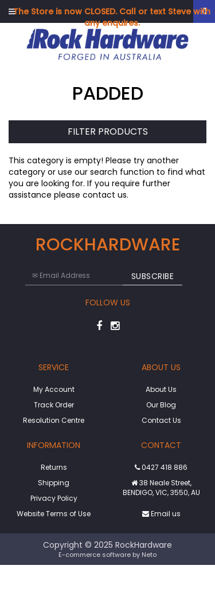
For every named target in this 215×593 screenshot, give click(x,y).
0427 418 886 (161, 467)
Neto (149, 554)
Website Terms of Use (54, 514)
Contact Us (161, 420)
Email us (161, 514)
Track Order (54, 405)
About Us (161, 389)
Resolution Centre (53, 420)
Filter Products (108, 132)
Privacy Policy (53, 498)
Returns (54, 467)
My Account (54, 389)
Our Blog (161, 405)
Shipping (53, 483)
